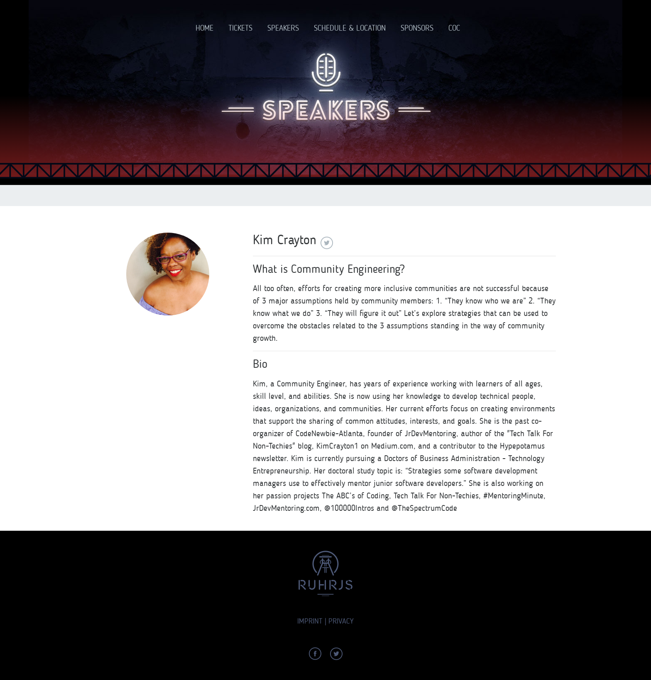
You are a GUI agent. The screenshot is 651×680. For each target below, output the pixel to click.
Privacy (341, 621)
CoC (454, 28)
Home (204, 28)
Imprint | (311, 621)
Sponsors (417, 28)
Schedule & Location (350, 28)
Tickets (240, 28)
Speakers (283, 28)
